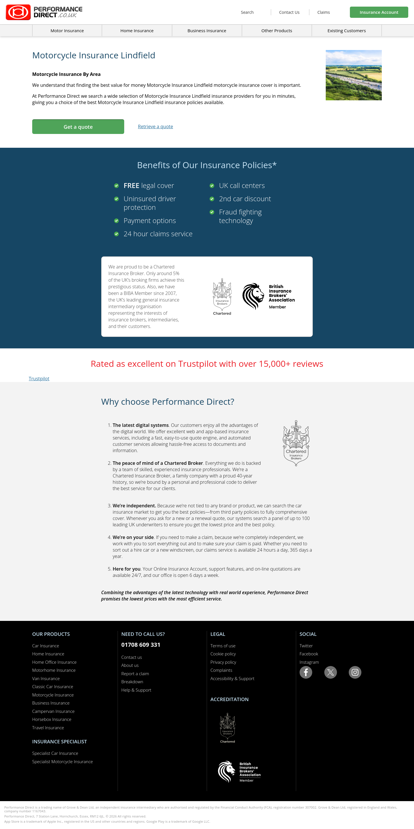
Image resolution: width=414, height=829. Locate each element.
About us (130, 665)
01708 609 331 (140, 644)
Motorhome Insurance (54, 670)
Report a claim (135, 673)
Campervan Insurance (53, 711)
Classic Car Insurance (52, 686)
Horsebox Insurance (51, 719)
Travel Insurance (48, 727)
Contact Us (289, 12)
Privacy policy (223, 662)
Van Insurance (46, 678)
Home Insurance (48, 654)
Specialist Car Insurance (55, 753)
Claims (323, 12)
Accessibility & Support (232, 678)
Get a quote (78, 126)
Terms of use (222, 645)
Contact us (131, 657)
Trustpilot (39, 378)
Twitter (306, 645)
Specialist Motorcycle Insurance (62, 761)
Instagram (309, 662)
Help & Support (136, 690)
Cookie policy (223, 654)
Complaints (221, 670)
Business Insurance (206, 30)
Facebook (309, 654)
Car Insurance (45, 645)
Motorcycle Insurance (53, 695)
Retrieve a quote (155, 126)
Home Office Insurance (54, 662)
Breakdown (132, 681)
